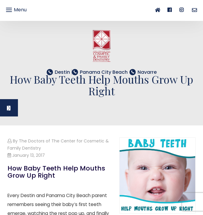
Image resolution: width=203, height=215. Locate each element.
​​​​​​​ (104, 72)
